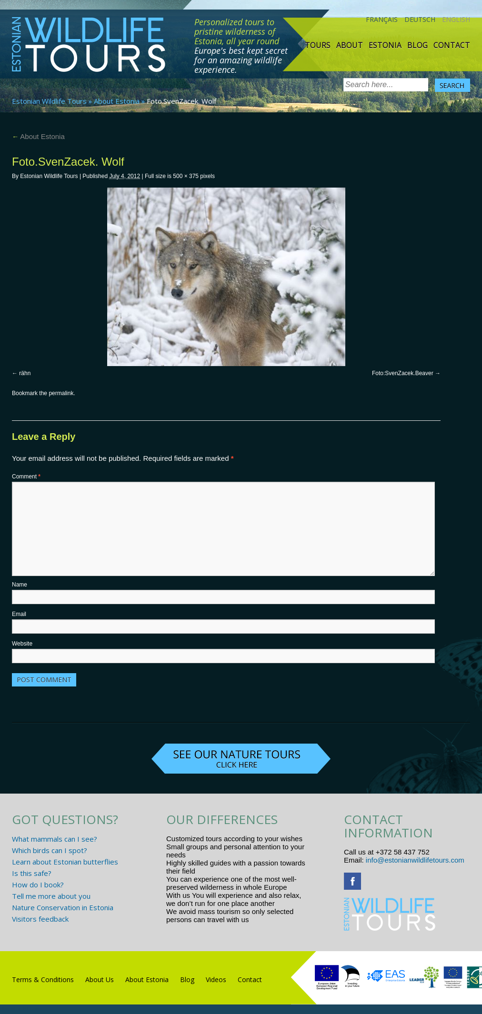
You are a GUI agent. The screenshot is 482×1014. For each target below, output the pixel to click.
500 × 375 (186, 176)
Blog (417, 45)
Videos (216, 979)
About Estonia (117, 101)
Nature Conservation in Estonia (62, 907)
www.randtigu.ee (277, 919)
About (349, 45)
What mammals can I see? (54, 839)
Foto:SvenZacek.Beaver (402, 373)
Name (19, 584)
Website (22, 643)
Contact (451, 45)
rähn (24, 373)
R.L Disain (32, 1008)
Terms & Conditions (43, 979)
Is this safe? (31, 873)
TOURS (318, 45)
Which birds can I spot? (49, 850)
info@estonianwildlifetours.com (415, 860)
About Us (99, 979)
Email (19, 614)
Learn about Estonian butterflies (65, 861)
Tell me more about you (51, 896)
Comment (26, 476)
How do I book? (38, 884)
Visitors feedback (40, 919)
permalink (61, 393)
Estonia (385, 45)
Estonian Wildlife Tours (49, 101)
